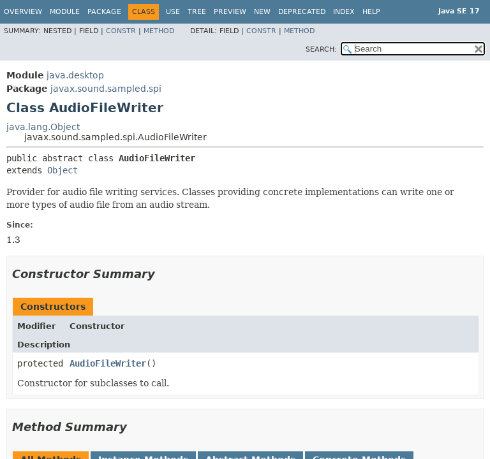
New (262, 12)
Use (173, 12)
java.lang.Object (43, 127)
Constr (121, 31)
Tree (197, 12)
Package (104, 12)
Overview (23, 12)
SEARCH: (321, 49)
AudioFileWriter (108, 363)
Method (159, 31)
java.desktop (75, 75)
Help (371, 12)
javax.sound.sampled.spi (105, 89)
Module (65, 12)
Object (62, 170)
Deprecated (301, 12)
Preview (230, 12)
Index (344, 12)
